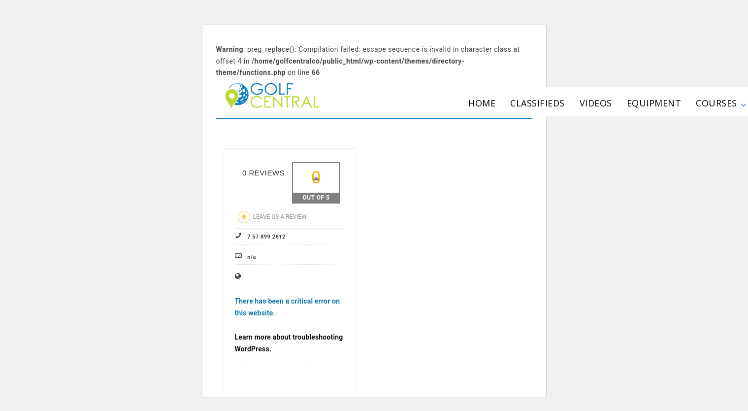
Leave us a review (272, 217)
